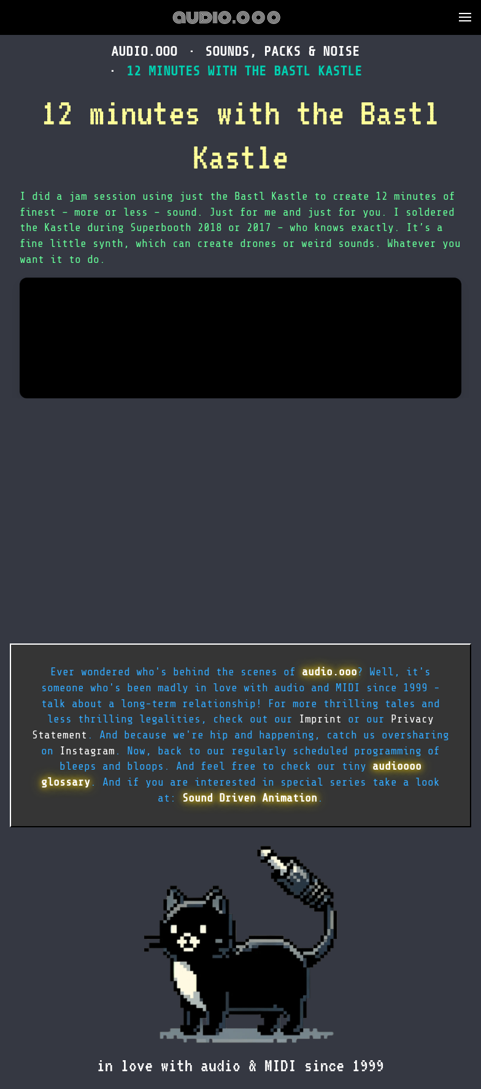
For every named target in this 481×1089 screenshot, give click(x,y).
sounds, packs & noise (282, 51)
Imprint (320, 719)
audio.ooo (226, 17)
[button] (465, 17)
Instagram (87, 751)
